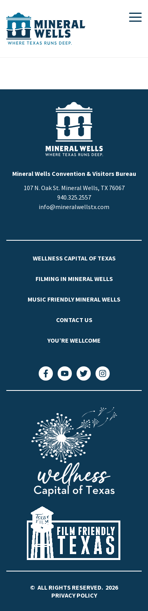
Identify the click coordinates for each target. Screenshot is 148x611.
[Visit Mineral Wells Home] (45, 29)
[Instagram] (103, 373)
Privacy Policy (74, 595)
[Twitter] (84, 373)
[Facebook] (46, 373)
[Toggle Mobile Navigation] (135, 17)
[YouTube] (65, 373)
